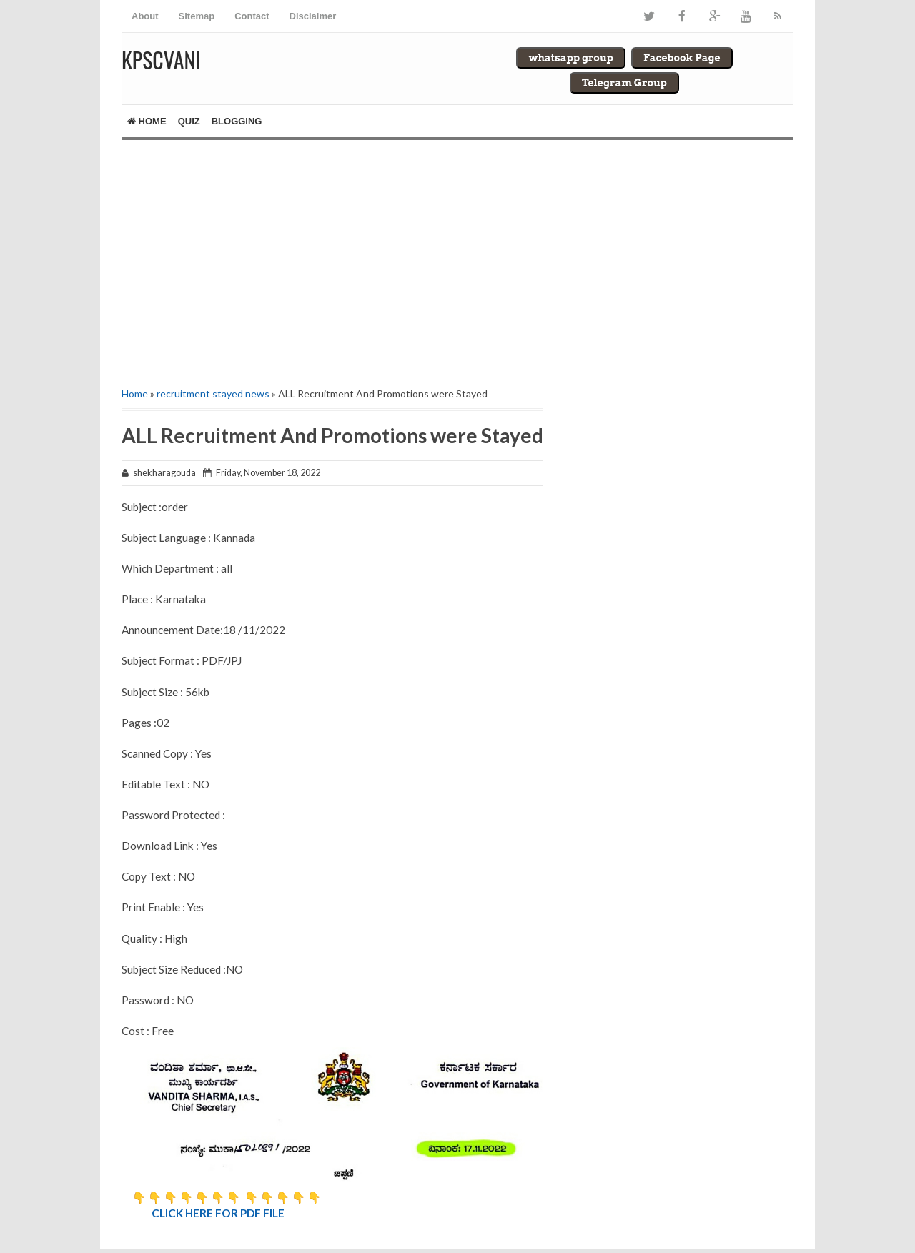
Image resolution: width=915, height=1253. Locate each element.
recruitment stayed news (213, 393)
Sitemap (197, 16)
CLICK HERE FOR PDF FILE (219, 1213)
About (145, 16)
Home (147, 121)
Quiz (189, 121)
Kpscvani (161, 60)
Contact (251, 16)
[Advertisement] (332, 262)
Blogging (237, 121)
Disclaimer (313, 16)
